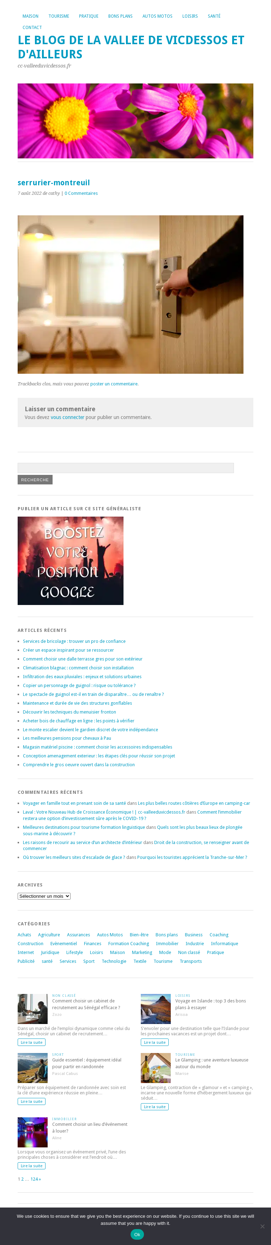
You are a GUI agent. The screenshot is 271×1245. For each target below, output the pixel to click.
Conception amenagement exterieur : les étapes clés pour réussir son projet (99, 755)
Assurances (78, 934)
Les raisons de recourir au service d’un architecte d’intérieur (82, 842)
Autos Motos (158, 16)
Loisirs (190, 16)
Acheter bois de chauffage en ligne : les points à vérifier (78, 720)
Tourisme (58, 16)
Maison (30, 16)
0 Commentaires (81, 193)
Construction (30, 943)
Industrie (195, 943)
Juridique (50, 952)
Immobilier (167, 943)
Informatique (224, 943)
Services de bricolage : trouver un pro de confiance (74, 641)
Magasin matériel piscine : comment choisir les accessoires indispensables (97, 747)
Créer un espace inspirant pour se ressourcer (68, 650)
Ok (137, 1234)
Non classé (189, 952)
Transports (191, 961)
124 (34, 1179)
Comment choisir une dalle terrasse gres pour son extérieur (83, 659)
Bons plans (120, 16)
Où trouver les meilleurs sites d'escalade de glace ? (74, 857)
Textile (139, 961)
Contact (32, 27)
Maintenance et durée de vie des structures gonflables (77, 703)
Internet (26, 952)
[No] (262, 1226)
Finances (92, 943)
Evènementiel (63, 943)
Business (194, 934)
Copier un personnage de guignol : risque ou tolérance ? (79, 685)
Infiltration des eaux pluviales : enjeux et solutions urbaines (82, 676)
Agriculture (49, 934)
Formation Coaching (128, 943)
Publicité (26, 961)
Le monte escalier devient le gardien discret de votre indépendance (90, 729)
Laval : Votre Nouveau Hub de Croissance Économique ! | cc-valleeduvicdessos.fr (104, 812)
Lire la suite (31, 1042)
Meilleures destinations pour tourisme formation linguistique (84, 827)
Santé (214, 16)
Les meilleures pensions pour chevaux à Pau (67, 738)
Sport (89, 961)
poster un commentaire (114, 383)
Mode (165, 952)
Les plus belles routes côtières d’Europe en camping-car (194, 803)
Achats (24, 934)
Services (68, 961)
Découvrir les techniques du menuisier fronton (69, 712)
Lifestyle (74, 952)
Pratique (88, 16)
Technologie (114, 961)
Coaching (219, 934)
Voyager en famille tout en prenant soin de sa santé (74, 803)
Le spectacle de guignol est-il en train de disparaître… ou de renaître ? (93, 694)
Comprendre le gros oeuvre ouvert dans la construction (79, 764)
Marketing (142, 952)
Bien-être (139, 934)
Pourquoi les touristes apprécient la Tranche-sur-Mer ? (192, 857)
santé (47, 961)
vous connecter (67, 417)
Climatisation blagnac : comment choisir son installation (78, 667)
